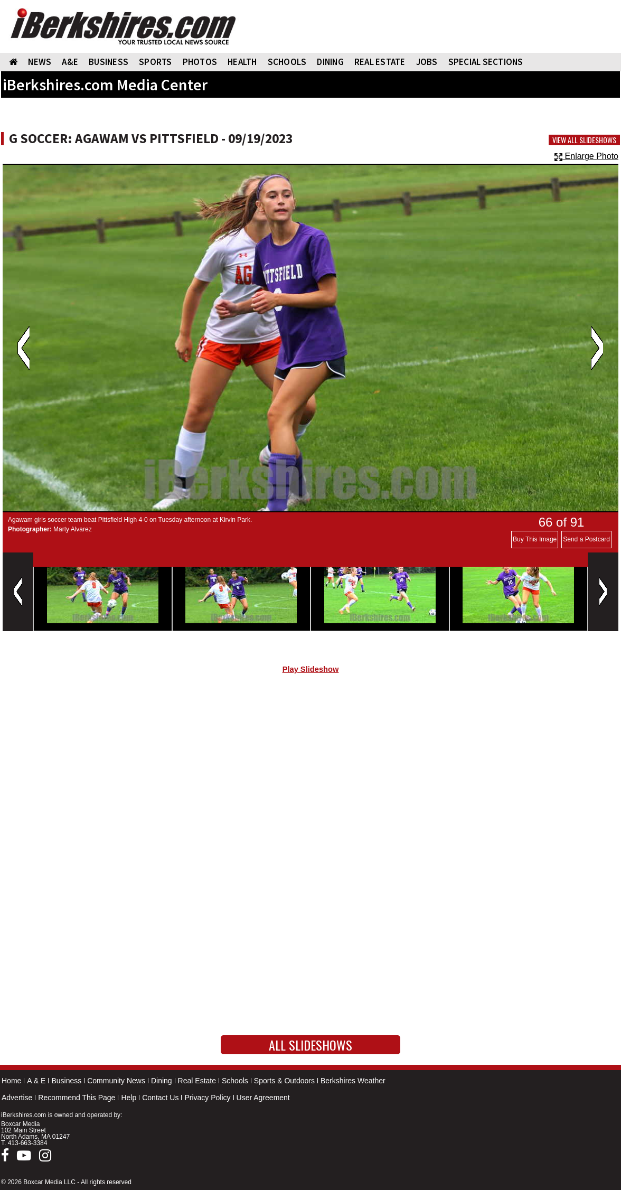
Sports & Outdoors (284, 1080)
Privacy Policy (207, 1097)
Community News (116, 1080)
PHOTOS (200, 62)
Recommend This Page (76, 1097)
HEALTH (242, 62)
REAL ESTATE (380, 62)
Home (11, 1080)
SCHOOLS (287, 62)
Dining (161, 1080)
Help (128, 1097)
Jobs (427, 62)
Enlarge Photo (586, 156)
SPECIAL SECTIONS (485, 62)
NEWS (39, 62)
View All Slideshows (584, 140)
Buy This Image (535, 539)
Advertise (17, 1097)
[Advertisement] (310, 771)
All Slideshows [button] (310, 1044)
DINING (330, 62)
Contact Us (160, 1097)
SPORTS (155, 62)
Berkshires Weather (353, 1080)
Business (66, 1080)
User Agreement (263, 1097)
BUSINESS (108, 62)
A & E (36, 1080)
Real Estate (197, 1080)
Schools (235, 1080)
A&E (70, 62)
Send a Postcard (586, 539)
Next (597, 348)
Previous (23, 348)
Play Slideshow (311, 669)
